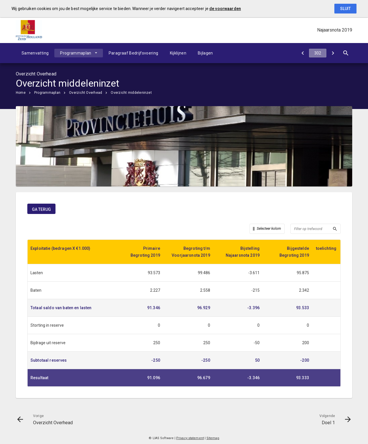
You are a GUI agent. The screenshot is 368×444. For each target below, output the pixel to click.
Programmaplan (75, 53)
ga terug (41, 209)
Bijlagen (205, 53)
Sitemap (212, 438)
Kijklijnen (178, 53)
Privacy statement (190, 438)
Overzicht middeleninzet (131, 93)
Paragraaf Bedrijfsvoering (133, 53)
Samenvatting (35, 53)
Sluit (345, 8)
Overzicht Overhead (85, 93)
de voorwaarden (225, 8)
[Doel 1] (332, 53)
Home (21, 93)
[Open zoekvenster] (345, 53)
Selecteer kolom (269, 229)
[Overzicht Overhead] (302, 53)
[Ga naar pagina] (317, 53)
